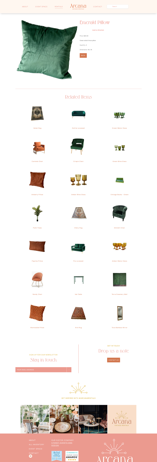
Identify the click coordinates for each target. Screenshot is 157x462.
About (25, 6)
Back (83, 55)
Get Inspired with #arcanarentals (78, 398)
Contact (97, 6)
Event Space (41, 6)
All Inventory (36, 444)
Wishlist (134, 6)
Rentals (59, 6)
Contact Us (114, 360)
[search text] (117, 7)
